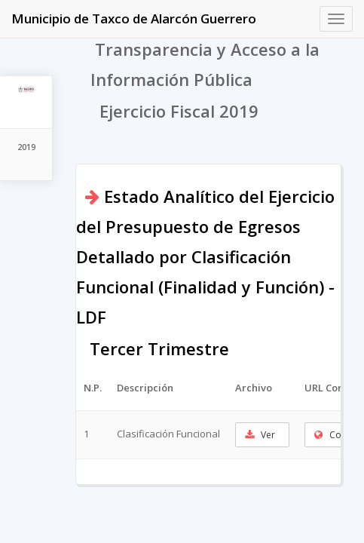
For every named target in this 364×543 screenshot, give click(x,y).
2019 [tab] (26, 146)
